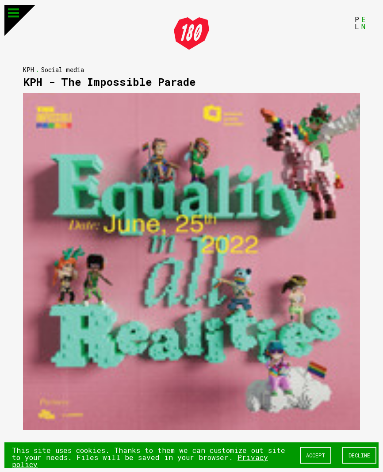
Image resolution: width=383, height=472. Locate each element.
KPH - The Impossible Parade (109, 81)
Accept (315, 454)
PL (357, 22)
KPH (28, 69)
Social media (62, 69)
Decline (359, 454)
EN (363, 22)
